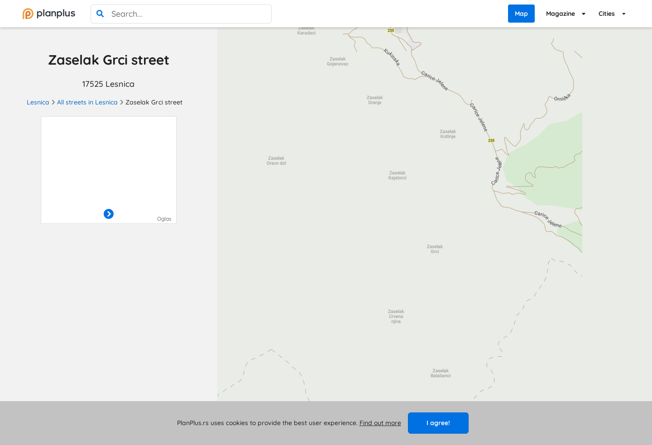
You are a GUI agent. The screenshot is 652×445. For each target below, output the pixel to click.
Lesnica (38, 102)
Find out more (380, 423)
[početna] (49, 14)
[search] (100, 14)
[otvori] (109, 214)
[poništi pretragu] (262, 14)
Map (521, 13)
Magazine (560, 13)
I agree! (438, 423)
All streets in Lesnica (87, 102)
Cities (607, 13)
